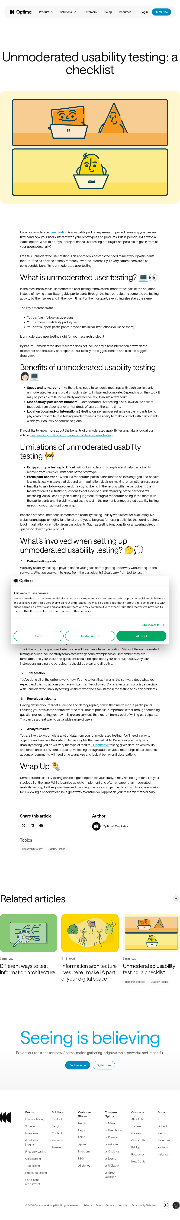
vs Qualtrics (112, 1151)
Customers (89, 12)
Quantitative (100, 745)
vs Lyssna (110, 1158)
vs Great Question (110, 1174)
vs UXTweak (112, 1165)
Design (56, 1126)
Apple (82, 1144)
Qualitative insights (31, 1142)
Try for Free (161, 11)
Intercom (84, 1151)
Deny (38, 636)
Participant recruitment (32, 1182)
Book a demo (77, 1065)
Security (122, 1205)
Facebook (164, 1140)
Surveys (30, 1126)
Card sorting (33, 1158)
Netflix (82, 1123)
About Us (137, 1119)
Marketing (58, 1140)
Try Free (136, 1126)
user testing (59, 232)
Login (144, 12)
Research (57, 1147)
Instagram (164, 1154)
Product (57, 1119)
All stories (84, 1165)
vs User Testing (114, 1130)
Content (57, 1133)
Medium (163, 1133)
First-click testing (35, 1151)
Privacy (88, 1205)
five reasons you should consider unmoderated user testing (71, 435)
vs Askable (111, 1144)
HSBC (82, 1137)
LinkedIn (163, 1126)
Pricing (107, 12)
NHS (81, 1158)
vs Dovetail (111, 1137)
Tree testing (32, 1165)
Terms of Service (105, 1205)
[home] (21, 12)
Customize (90, 636)
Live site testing (34, 1119)
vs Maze (110, 1123)
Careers (136, 1133)
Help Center (139, 1161)
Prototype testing (36, 1172)
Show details (150, 624)
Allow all (141, 636)
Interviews (31, 1133)
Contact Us (138, 1140)
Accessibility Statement (144, 1205)
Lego (81, 1130)
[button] (46, 12)
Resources (124, 12)
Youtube (163, 1147)
